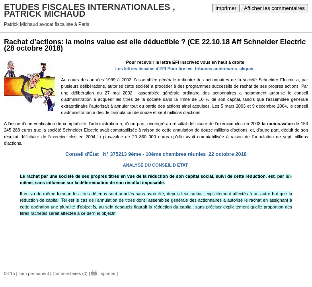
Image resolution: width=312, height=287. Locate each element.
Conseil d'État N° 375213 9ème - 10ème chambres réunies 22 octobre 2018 (155, 154)
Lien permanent (34, 273)
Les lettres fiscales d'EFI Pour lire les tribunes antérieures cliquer (184, 68)
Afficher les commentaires (274, 8)
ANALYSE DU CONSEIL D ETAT (155, 165)
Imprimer (225, 8)
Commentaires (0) (70, 273)
